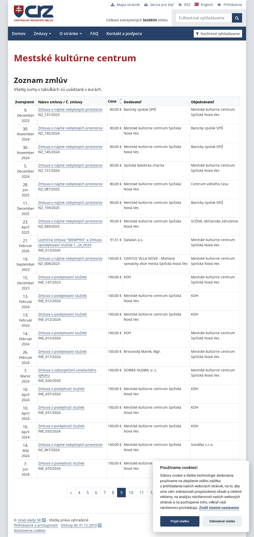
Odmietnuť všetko (222, 521)
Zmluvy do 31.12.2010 (79, 525)
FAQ (94, 33)
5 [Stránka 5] (88, 492)
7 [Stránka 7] (104, 492)
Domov (19, 33)
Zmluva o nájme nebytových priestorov (70, 109)
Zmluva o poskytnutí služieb (61, 388)
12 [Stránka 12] (152, 492)
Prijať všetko (180, 521)
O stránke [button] (69, 33)
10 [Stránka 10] (131, 492)
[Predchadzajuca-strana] (71, 492)
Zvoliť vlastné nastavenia (219, 508)
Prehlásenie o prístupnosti (36, 525)
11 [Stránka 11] (141, 492)
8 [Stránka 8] (113, 492)
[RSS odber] (184, 4)
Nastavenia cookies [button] (30, 530)
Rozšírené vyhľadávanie (218, 33)
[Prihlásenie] (229, 4)
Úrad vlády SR (29, 520)
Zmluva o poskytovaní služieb (62, 277)
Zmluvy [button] (41, 33)
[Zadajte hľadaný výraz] (204, 18)
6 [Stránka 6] (96, 492)
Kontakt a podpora (124, 33)
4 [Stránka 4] (79, 492)
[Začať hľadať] (237, 18)
